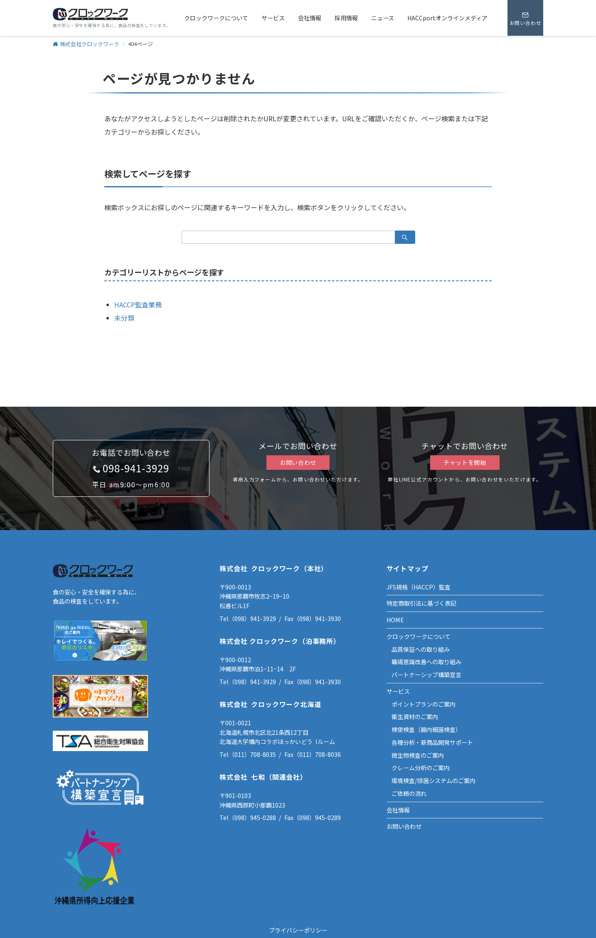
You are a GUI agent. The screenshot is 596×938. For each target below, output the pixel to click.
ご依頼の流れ (409, 793)
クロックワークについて (419, 636)
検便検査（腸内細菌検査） (426, 729)
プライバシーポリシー (298, 930)
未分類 (124, 318)
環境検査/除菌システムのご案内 (433, 780)
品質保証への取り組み (421, 649)
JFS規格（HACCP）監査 (419, 587)
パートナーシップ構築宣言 (426, 674)
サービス (398, 691)
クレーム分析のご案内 (421, 768)
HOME (395, 620)
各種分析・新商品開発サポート (432, 742)
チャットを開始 (464, 462)
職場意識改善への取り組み (426, 662)
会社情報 (398, 810)
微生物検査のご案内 (418, 755)
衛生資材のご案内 (415, 716)
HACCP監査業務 (138, 304)
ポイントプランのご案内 (424, 704)
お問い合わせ (298, 462)
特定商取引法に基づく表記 (421, 603)
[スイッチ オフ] (525, 18)
